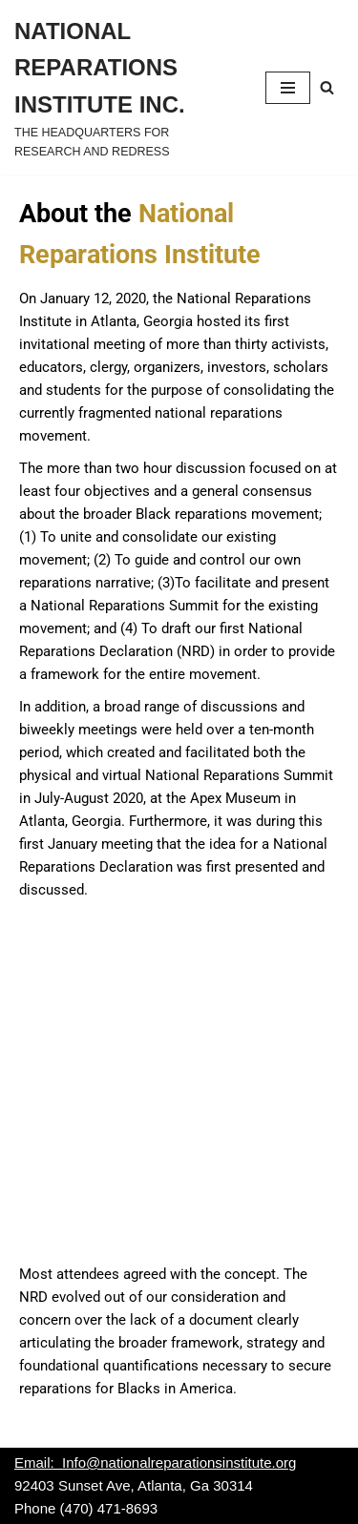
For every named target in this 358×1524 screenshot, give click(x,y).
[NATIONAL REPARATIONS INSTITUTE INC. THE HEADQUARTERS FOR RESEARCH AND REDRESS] (125, 87)
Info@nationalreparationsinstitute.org (179, 1462)
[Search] (327, 87)
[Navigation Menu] (287, 88)
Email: (38, 1462)
